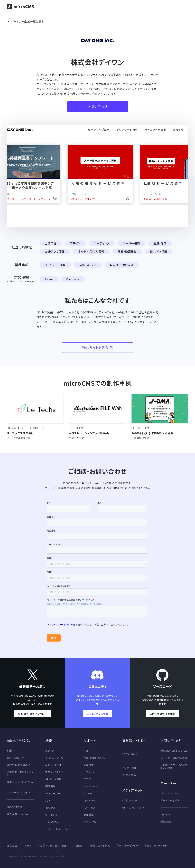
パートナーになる (170, 793)
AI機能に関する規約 (99, 845)
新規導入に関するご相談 (174, 750)
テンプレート (90, 786)
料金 (9, 750)
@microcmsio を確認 (162, 713)
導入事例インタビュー (19, 813)
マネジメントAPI (54, 771)
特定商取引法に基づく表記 (52, 845)
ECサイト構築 (158, 251)
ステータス (90, 807)
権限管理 (50, 807)
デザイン (75, 243)
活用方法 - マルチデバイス (20, 784)
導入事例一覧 (14, 806)
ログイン (165, 814)
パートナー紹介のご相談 (174, 757)
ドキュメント (90, 771)
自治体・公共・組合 (121, 265)
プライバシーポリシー (127, 845)
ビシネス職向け (15, 757)
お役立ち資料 (129, 753)
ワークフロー (52, 814)
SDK (47, 800)
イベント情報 (129, 774)
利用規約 (77, 845)
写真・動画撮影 (127, 251)
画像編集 (50, 786)
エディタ (49, 750)
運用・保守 (159, 243)
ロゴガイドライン (131, 800)
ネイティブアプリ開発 (91, 251)
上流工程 (50, 243)
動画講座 (89, 814)
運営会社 (12, 845)
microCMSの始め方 (95, 757)
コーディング (101, 243)
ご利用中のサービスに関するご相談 (174, 766)
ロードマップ (91, 800)
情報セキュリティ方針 (156, 845)
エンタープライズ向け (18, 792)
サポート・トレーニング (57, 829)
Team (49, 279)
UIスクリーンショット (133, 807)
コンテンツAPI (53, 764)
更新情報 (89, 764)
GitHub (88, 793)
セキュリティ (52, 822)
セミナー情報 (129, 767)
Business (72, 279)
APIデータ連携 (53, 779)
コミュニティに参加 (97, 713)
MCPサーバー (53, 793)
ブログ (87, 779)
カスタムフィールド (55, 757)
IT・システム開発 (55, 265)
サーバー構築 (131, 243)
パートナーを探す (170, 800)
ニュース (27, 845)
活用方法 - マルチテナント (20, 773)
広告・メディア (88, 265)
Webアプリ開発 (55, 251)
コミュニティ (90, 822)
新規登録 (166, 821)
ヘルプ (87, 750)
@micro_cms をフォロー (32, 713)
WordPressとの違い (18, 764)
